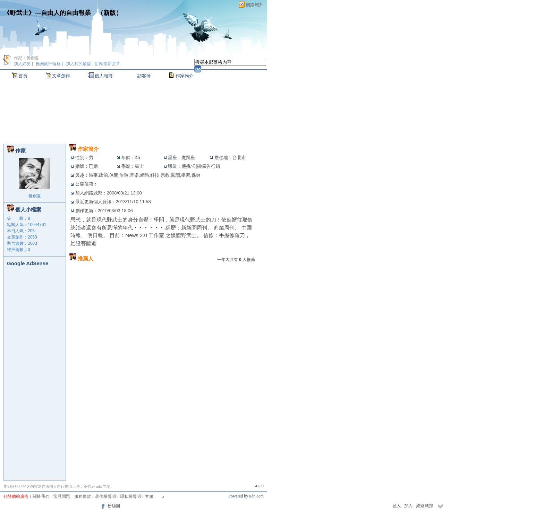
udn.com (256, 496)
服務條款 (82, 496)
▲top (259, 485)
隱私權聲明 (130, 496)
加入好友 (22, 63)
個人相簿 (104, 75)
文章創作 (61, 75)
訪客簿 (144, 75)
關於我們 (41, 496)
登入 (396, 505)
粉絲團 (114, 505)
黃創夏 (34, 195)
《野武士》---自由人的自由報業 (47, 12)
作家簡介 (185, 75)
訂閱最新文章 (107, 63)
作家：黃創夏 (26, 57)
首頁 (22, 75)
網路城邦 (255, 4)
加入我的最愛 (78, 63)
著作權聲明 (105, 496)
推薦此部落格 (48, 63)
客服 (149, 496)
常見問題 (61, 496)
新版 (109, 12)
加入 (408, 505)
